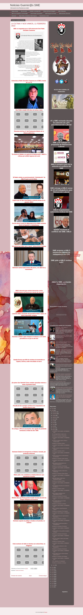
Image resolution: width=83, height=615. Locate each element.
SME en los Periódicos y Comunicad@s (20, 13)
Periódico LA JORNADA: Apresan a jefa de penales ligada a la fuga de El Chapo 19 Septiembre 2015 (64, 336)
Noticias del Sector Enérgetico (49, 11)
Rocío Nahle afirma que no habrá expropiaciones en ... (59, 501)
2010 (52, 586)
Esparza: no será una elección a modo (57, 381)
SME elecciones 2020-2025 (64, 13)
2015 (52, 578)
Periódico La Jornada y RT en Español (60, 511)
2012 (52, 583)
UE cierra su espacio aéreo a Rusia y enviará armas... (59, 441)
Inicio (30, 575)
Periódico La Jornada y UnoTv (58, 450)
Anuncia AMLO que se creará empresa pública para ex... (60, 554)
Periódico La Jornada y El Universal (59, 496)
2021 (52, 567)
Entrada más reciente (16, 575)
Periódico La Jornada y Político (58, 443)
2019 (52, 570)
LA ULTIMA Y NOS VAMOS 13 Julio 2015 (64, 349)
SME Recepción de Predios (50, 13)
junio (54, 422)
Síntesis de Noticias (20, 570)
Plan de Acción (24, 11)
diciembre (55, 411)
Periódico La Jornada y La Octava (59, 503)
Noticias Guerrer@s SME (25, 5)
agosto (54, 419)
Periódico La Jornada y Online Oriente (60, 473)
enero (54, 565)
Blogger (45, 612)
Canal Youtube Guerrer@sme (36, 13)
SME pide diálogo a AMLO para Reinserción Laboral (58, 479)
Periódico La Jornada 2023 (35, 11)
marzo (54, 427)
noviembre (55, 413)
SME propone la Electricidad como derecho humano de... (59, 464)
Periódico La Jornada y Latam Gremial (60, 458)
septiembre (55, 417)
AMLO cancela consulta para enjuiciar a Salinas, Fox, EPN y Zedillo (64, 342)
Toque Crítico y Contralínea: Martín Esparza (28, 15)
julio (53, 420)
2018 (52, 572)
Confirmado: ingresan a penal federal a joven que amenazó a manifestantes (63, 374)
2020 (52, 569)
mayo (54, 424)
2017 (52, 574)
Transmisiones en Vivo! (44, 15)
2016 (52, 576)
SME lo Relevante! (62, 11)
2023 (52, 408)
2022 (52, 410)
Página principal (15, 11)
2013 (52, 581)
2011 (52, 585)
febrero (54, 429)
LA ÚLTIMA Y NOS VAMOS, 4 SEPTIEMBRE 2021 (62, 328)
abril (53, 426)
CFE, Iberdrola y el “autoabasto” (58, 561)
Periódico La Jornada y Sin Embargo (59, 466)
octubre (54, 415)
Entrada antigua (43, 575)
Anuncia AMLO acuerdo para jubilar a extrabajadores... (59, 524)
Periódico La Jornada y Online (58, 488)
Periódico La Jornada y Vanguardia (59, 435)
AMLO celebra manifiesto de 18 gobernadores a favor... (58, 494)
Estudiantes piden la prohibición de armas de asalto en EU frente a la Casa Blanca (64, 388)
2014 (52, 579)
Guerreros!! (14, 15)
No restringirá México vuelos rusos (59, 434)
